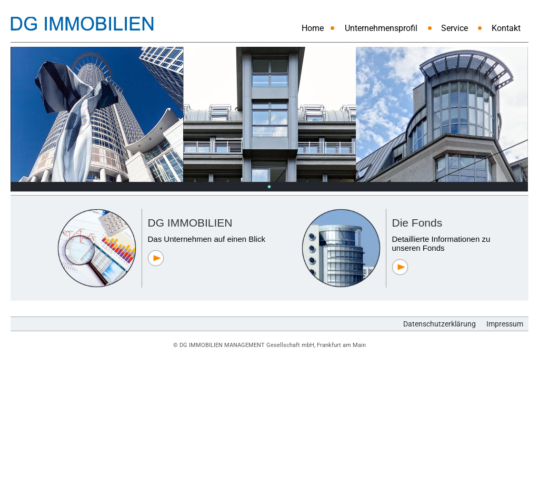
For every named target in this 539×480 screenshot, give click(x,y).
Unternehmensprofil (381, 28)
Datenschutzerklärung (439, 324)
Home (313, 28)
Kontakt (506, 28)
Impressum (504, 324)
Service (454, 28)
